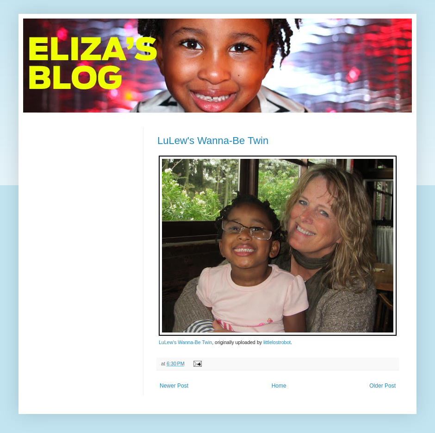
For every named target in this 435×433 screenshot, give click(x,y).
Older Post (382, 386)
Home (279, 386)
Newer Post (174, 386)
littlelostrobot (277, 342)
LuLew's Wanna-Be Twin (212, 140)
